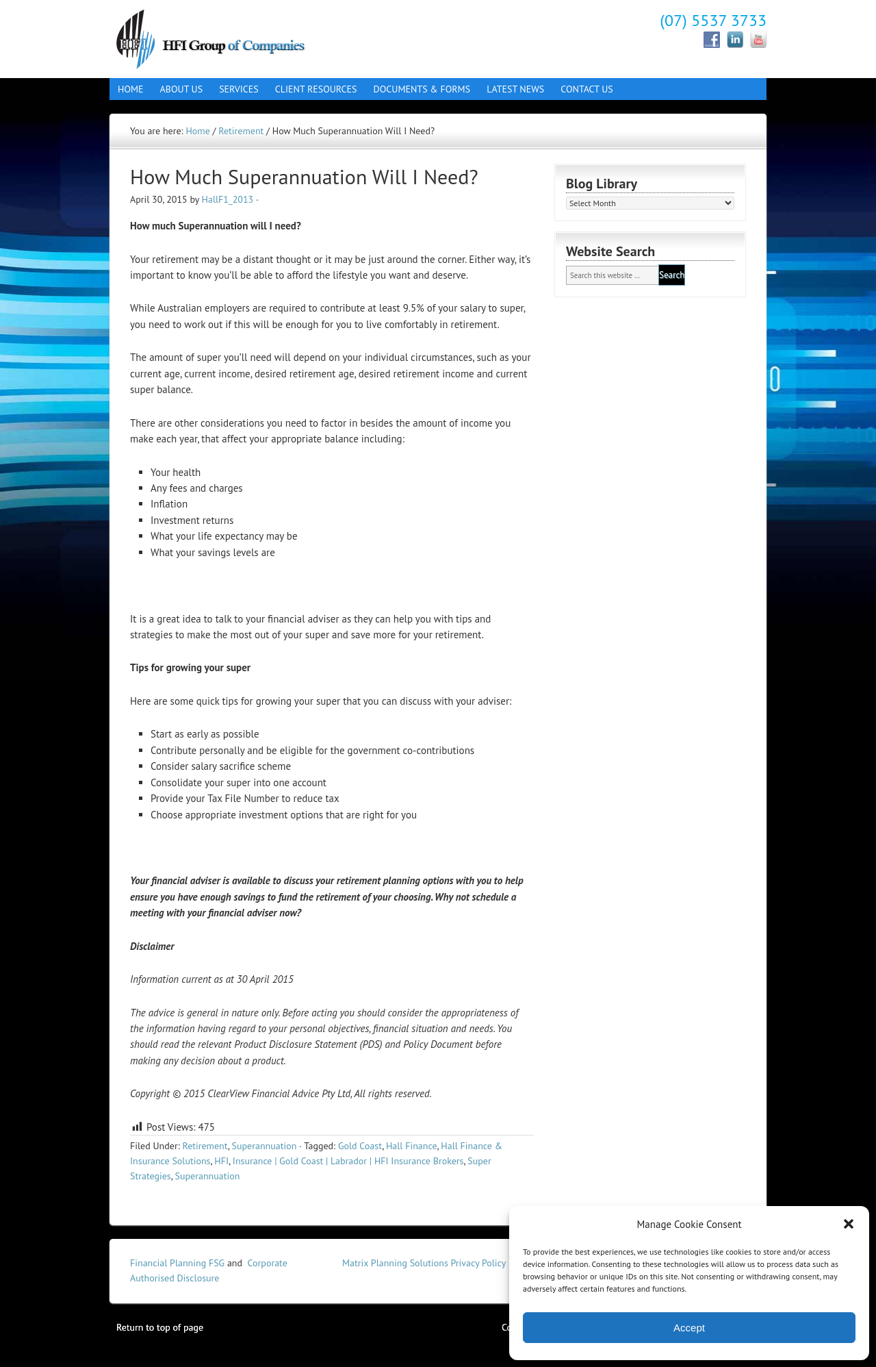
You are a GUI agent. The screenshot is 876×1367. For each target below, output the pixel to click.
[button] (848, 1224)
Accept (689, 1327)
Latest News (515, 89)
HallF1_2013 (228, 199)
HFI (221, 1161)
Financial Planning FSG (177, 1263)
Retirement (204, 1146)
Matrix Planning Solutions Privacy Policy (424, 1263)
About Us (177, 89)
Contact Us (582, 89)
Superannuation (264, 1146)
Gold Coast (360, 1146)
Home (131, 89)
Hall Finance (229, 37)
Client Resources (312, 89)
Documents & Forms (418, 89)
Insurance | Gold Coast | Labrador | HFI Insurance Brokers (348, 1161)
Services (235, 89)
